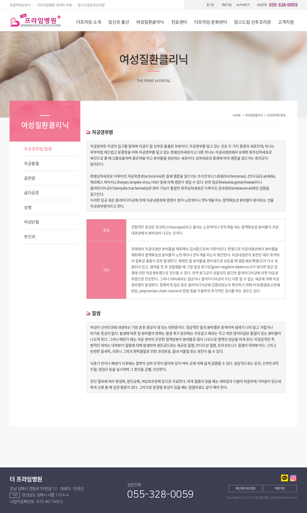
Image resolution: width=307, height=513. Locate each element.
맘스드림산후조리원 (91, 4)
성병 (27, 207)
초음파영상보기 (20, 4)
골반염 (29, 178)
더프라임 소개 (88, 22)
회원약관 (280, 488)
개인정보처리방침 (245, 488)
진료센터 (179, 22)
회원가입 (227, 5)
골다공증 (31, 193)
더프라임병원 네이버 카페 (54, 4)
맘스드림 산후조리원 (252, 22)
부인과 (29, 236)
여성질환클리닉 (150, 22)
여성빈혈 (31, 222)
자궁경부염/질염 (38, 149)
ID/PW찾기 (243, 5)
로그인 (210, 5)
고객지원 (286, 22)
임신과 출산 (118, 22)
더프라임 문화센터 (210, 22)
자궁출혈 (31, 163)
